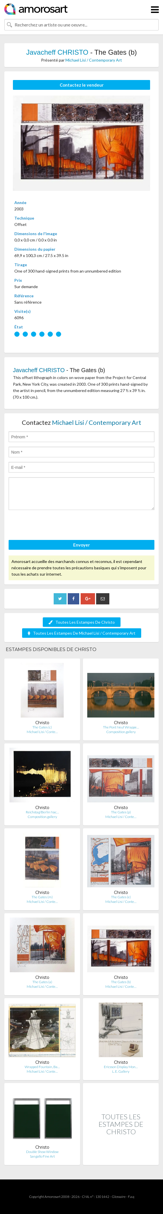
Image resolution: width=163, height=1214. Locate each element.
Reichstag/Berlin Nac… (42, 812)
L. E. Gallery (120, 1071)
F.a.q (131, 1196)
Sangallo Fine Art (42, 1156)
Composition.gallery (121, 732)
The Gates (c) (42, 727)
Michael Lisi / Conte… (42, 732)
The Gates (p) (121, 812)
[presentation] (52, 526)
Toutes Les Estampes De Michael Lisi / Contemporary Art (81, 633)
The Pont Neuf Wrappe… (121, 727)
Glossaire (119, 1196)
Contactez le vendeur (82, 84)
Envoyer (81, 544)
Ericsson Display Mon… (121, 1067)
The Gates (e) (121, 897)
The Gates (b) (121, 982)
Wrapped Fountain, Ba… (42, 1067)
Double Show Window (42, 1152)
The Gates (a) (42, 982)
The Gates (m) (42, 897)
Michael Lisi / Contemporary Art (93, 60)
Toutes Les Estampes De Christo (81, 622)
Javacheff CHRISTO (57, 52)
